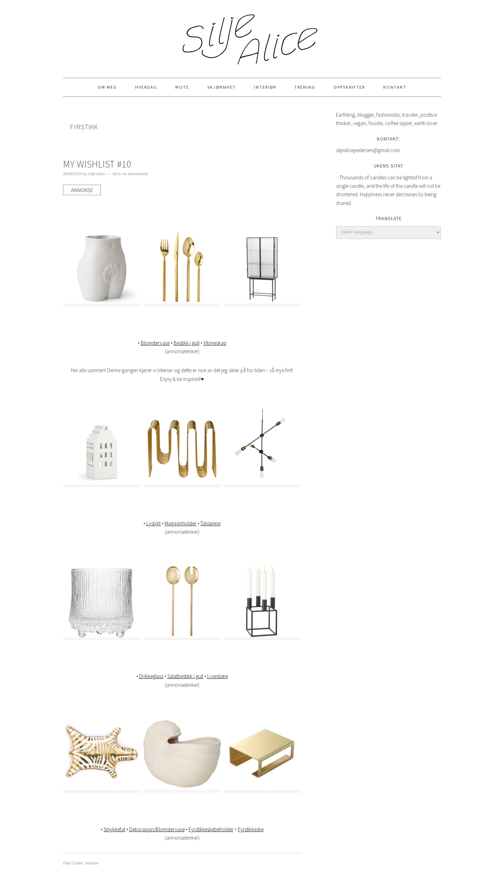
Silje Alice (252, 35)
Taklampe (210, 523)
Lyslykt (153, 523)
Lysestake (217, 676)
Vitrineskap (214, 343)
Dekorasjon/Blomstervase (157, 829)
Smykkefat (114, 829)
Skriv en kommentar (130, 174)
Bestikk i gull (187, 343)
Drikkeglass (151, 676)
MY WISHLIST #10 (97, 164)
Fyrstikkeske (251, 829)
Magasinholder (180, 523)
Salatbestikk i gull (185, 676)
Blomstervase (155, 343)
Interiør (92, 863)
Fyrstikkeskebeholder (211, 829)
